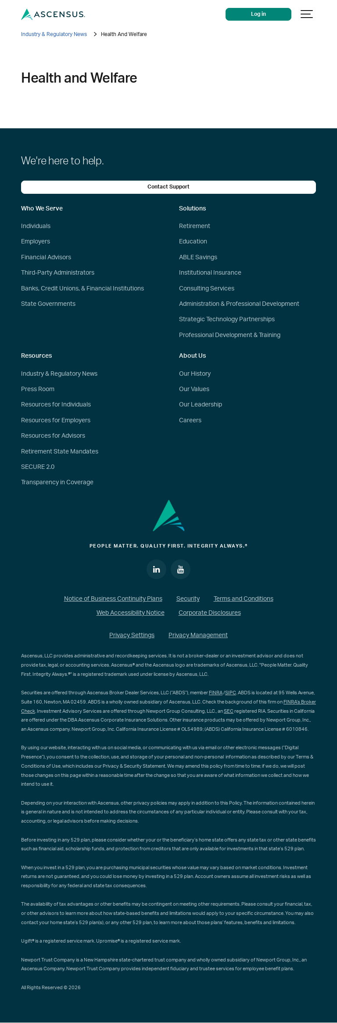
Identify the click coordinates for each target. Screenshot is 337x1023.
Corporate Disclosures (210, 613)
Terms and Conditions (243, 599)
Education (193, 242)
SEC (228, 711)
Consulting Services (206, 289)
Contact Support (168, 187)
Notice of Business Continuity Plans (113, 599)
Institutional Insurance (210, 273)
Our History (195, 374)
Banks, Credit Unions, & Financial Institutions (82, 289)
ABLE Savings (198, 257)
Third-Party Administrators (57, 273)
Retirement (194, 226)
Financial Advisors (46, 257)
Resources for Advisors (53, 436)
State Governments (48, 304)
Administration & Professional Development (239, 304)
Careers (190, 420)
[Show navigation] (307, 14)
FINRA (215, 692)
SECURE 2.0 (37, 467)
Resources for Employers (55, 420)
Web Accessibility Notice (131, 613)
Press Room (37, 389)
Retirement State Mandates (59, 452)
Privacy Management (198, 635)
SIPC (230, 692)
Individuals (35, 226)
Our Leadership (200, 405)
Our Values (194, 389)
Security (188, 599)
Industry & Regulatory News (54, 34)
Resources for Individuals (56, 405)
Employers (35, 242)
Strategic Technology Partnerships (227, 319)
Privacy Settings (131, 635)
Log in (258, 14)
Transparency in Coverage (57, 482)
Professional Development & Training (229, 335)
